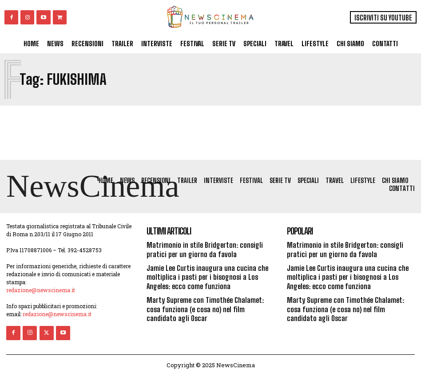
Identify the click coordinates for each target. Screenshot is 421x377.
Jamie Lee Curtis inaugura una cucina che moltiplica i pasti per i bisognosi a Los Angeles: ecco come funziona (205, 276)
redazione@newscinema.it (40, 291)
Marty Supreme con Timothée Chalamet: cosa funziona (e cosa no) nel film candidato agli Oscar (209, 306)
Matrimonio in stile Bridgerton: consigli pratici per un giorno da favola (203, 250)
